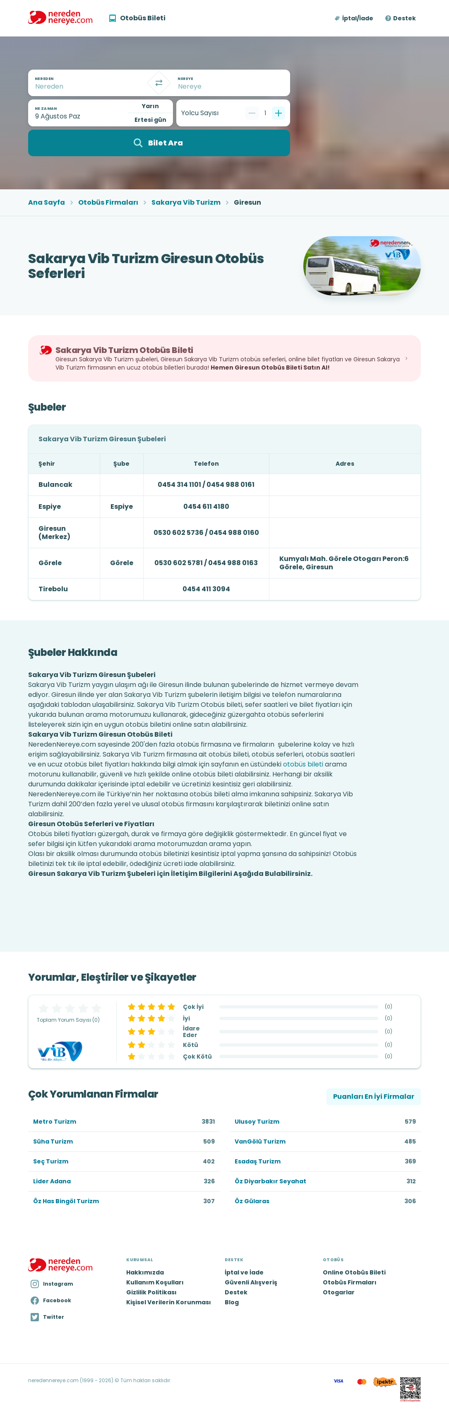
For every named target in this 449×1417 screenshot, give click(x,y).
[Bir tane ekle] (278, 113)
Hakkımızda (145, 1272)
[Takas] (159, 83)
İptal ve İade (244, 1272)
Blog (232, 1302)
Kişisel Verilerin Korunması (168, 1302)
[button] (354, 18)
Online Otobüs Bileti (354, 1272)
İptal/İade (357, 18)
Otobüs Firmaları (108, 202)
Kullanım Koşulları (155, 1282)
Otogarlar (339, 1292)
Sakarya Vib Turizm (186, 202)
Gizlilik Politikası (151, 1292)
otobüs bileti (303, 764)
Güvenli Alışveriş (251, 1282)
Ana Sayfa (46, 202)
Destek (404, 18)
